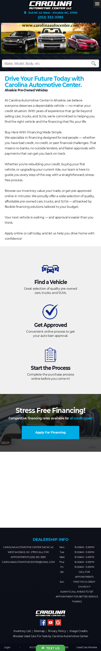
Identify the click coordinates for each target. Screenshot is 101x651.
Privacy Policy (57, 631)
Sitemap (39, 631)
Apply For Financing (50, 432)
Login (7, 647)
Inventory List (22, 631)
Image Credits (78, 631)
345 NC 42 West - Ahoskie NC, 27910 (50, 13)
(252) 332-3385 (50, 17)
